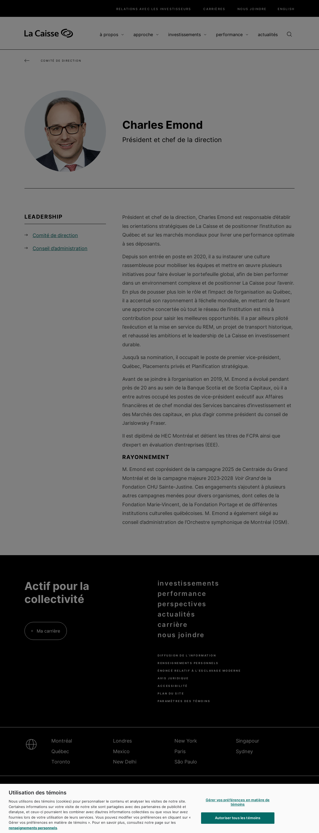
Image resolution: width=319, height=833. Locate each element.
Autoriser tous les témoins (237, 822)
